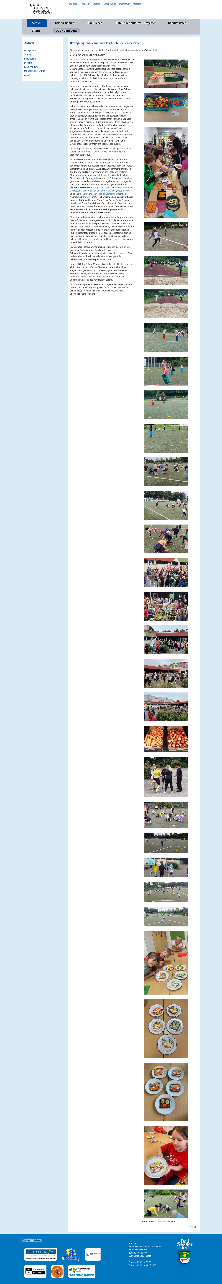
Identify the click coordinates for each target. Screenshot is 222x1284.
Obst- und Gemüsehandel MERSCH (99, 190)
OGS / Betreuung (66, 30)
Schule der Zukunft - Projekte (135, 23)
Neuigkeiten (30, 50)
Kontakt (85, 4)
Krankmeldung (31, 67)
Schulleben (95, 23)
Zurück (193, 1227)
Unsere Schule (64, 23)
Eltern (36, 30)
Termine (28, 54)
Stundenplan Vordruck (35, 71)
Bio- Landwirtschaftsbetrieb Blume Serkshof (99, 194)
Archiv (27, 75)
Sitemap (97, 4)
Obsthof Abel (123, 190)
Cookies (137, 4)
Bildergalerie (30, 58)
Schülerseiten (177, 23)
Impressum (124, 4)
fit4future (78, 59)
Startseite (74, 4)
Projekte (28, 63)
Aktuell (37, 23)
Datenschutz (110, 4)
